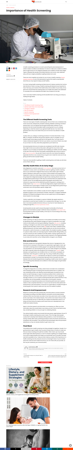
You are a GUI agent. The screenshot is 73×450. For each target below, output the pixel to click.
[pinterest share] (14, 68)
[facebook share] (7, 68)
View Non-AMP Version (44, 444)
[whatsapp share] (7, 70)
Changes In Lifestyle (29, 108)
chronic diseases (47, 168)
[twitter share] (9, 68)
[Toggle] (25, 103)
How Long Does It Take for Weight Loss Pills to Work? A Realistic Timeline (57, 427)
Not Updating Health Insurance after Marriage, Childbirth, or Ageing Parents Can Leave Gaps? (36, 381)
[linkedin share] (16, 68)
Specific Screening (29, 112)
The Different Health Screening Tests (33, 105)
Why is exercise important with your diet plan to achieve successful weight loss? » (57, 356)
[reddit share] (9, 70)
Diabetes (58, 250)
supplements (35, 255)
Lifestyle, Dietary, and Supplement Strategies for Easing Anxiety (15, 380)
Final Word (27, 115)
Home (7, 5)
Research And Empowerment (31, 114)
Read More (8, 408)
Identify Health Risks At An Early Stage (33, 107)
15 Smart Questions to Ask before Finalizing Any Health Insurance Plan (36, 427)
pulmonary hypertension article (42, 204)
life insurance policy (31, 153)
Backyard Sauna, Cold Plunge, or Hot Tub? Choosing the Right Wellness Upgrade (15, 427)
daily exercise (57, 223)
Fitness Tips (50, 423)
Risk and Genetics (29, 110)
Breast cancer (36, 184)
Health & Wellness (12, 5)
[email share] (11, 68)
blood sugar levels (61, 210)
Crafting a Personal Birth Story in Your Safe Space (56, 380)
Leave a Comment (45, 362)
